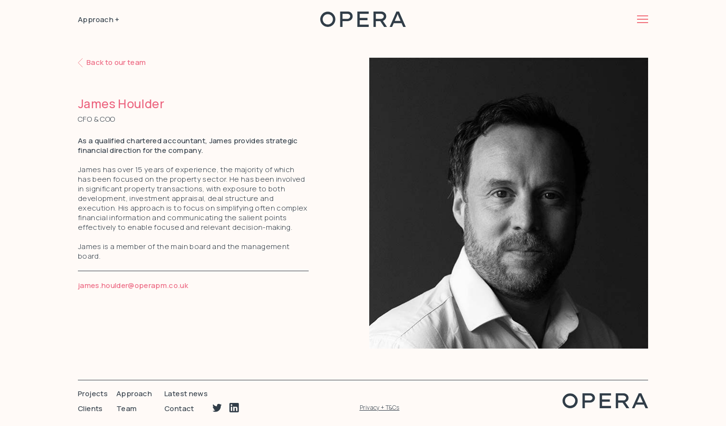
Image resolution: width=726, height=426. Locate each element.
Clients (90, 408)
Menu (642, 19)
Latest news (186, 393)
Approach (134, 393)
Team (126, 408)
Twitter (217, 408)
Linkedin (234, 408)
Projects (93, 393)
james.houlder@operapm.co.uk (133, 285)
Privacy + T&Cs (380, 407)
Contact (179, 408)
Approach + (99, 19)
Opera (363, 19)
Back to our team (116, 62)
